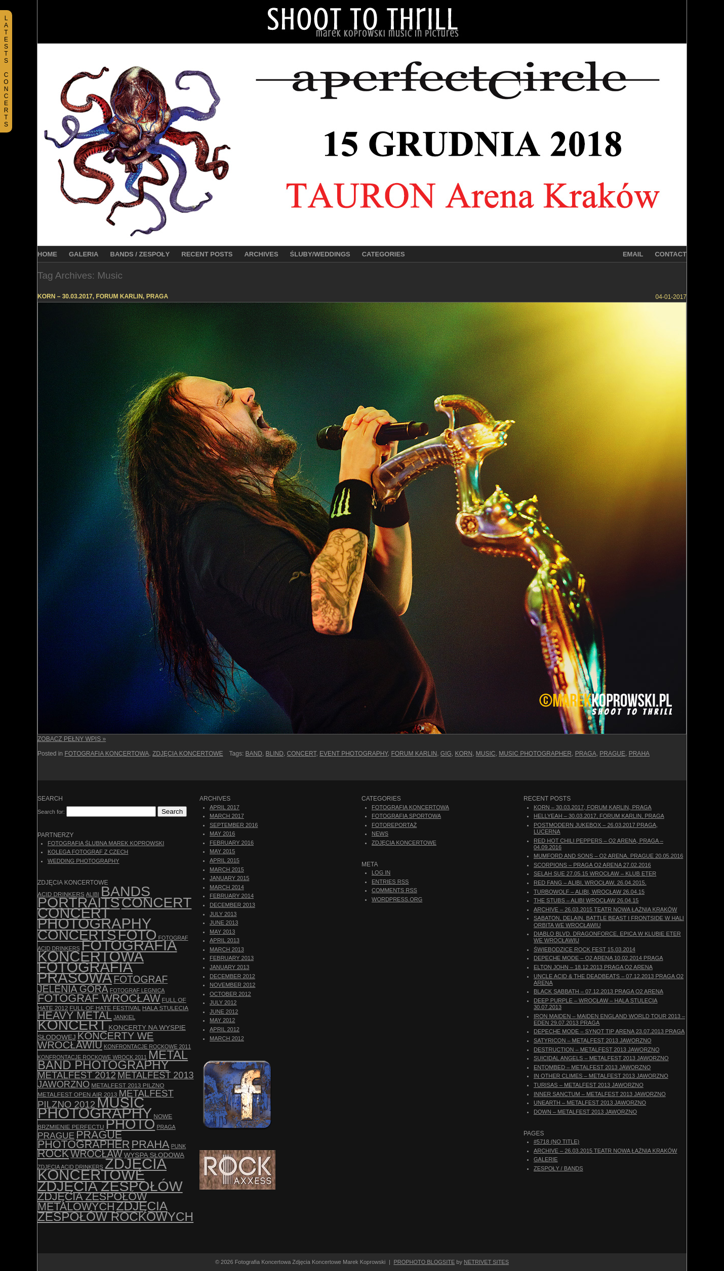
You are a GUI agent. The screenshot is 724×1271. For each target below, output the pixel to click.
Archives (261, 254)
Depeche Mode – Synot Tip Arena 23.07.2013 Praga (609, 1031)
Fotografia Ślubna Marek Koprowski (106, 843)
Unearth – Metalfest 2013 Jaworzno (590, 1103)
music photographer (535, 753)
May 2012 (222, 1020)
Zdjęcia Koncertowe (187, 753)
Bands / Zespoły (140, 254)
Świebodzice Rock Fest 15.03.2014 (584, 949)
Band (254, 753)
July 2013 (223, 914)
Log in (381, 872)
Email (633, 254)
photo (130, 1124)
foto (137, 935)
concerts (76, 935)
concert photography (94, 918)
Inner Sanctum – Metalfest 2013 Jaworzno (600, 1094)
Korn (464, 753)
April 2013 (224, 940)
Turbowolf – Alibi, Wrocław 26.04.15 (589, 892)
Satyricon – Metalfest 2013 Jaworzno (592, 1040)
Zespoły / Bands (558, 1168)
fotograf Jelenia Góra (102, 984)
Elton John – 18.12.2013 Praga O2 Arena (593, 967)
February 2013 (232, 958)
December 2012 (232, 976)
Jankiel (124, 1017)
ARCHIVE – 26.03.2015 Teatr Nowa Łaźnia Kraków (605, 909)
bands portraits (93, 896)
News (380, 833)
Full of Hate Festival (104, 1008)
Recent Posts (206, 254)
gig (446, 753)
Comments (394, 890)
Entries (390, 882)
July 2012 (223, 1002)
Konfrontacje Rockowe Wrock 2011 (92, 1057)
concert (301, 753)
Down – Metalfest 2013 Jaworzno (585, 1112)
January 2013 (229, 967)
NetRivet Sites (486, 1262)
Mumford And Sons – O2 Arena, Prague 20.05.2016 (608, 856)
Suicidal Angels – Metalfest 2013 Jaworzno (601, 1058)
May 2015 (222, 851)
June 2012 (224, 1012)
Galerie (546, 1159)
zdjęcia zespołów (110, 1186)
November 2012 (232, 985)
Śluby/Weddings (320, 254)
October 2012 (230, 994)
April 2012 (224, 1029)
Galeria (84, 254)
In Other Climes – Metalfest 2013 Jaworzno (601, 1076)
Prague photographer (83, 1140)
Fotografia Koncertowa (106, 753)
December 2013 (232, 905)
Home (47, 254)
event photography (353, 753)
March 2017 (227, 816)
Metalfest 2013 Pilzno (127, 1085)
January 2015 (229, 878)
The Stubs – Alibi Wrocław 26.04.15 (586, 900)
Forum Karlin (414, 753)
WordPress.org (397, 899)
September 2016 (234, 825)
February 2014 (232, 896)
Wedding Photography (83, 861)
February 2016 (232, 843)
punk (178, 1146)
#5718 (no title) (556, 1141)
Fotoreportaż (394, 825)
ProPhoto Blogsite (424, 1262)
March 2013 (227, 949)
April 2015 (224, 860)
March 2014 (227, 887)
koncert (72, 1025)
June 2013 (224, 922)
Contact (671, 254)
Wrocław (96, 1154)
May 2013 (222, 932)
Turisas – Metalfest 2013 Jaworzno (588, 1085)
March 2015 (227, 869)
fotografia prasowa (85, 972)
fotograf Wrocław (98, 998)
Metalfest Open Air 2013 (77, 1094)
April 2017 (224, 807)
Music (486, 753)
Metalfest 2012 (76, 1075)
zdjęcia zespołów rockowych (115, 1211)
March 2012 (227, 1038)
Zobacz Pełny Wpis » (71, 738)
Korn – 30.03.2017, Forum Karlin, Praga (102, 296)
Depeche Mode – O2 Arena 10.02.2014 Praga (598, 958)
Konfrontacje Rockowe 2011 (147, 1046)
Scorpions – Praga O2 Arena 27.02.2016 (592, 865)
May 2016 (222, 833)
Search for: (51, 812)
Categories (383, 254)
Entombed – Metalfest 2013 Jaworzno (592, 1067)
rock (53, 1154)
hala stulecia (165, 1008)
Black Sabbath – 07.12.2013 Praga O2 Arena (598, 991)
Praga (585, 753)
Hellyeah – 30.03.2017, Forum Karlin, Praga (599, 816)
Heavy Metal (74, 1016)
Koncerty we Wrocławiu (95, 1040)
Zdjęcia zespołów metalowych (92, 1202)
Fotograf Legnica (137, 990)
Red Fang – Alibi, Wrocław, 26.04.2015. (590, 883)
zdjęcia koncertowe (102, 1169)
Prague (612, 753)
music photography (94, 1107)
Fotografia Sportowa (406, 816)
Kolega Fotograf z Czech (88, 852)
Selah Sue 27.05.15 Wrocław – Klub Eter (595, 873)
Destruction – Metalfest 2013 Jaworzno (597, 1049)
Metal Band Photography (112, 1060)
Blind (275, 753)
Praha (639, 753)
